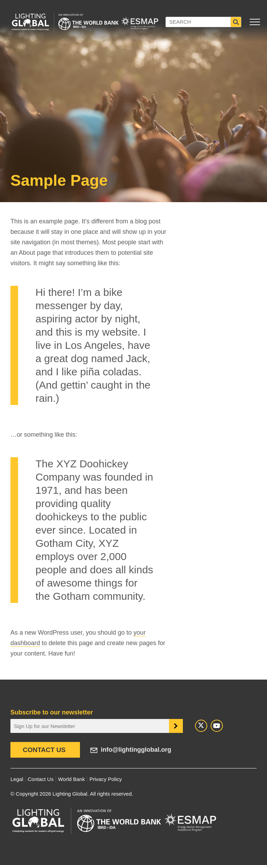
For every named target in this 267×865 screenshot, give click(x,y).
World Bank (71, 779)
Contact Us (44, 749)
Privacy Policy (105, 779)
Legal (16, 779)
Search (236, 22)
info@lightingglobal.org (136, 749)
